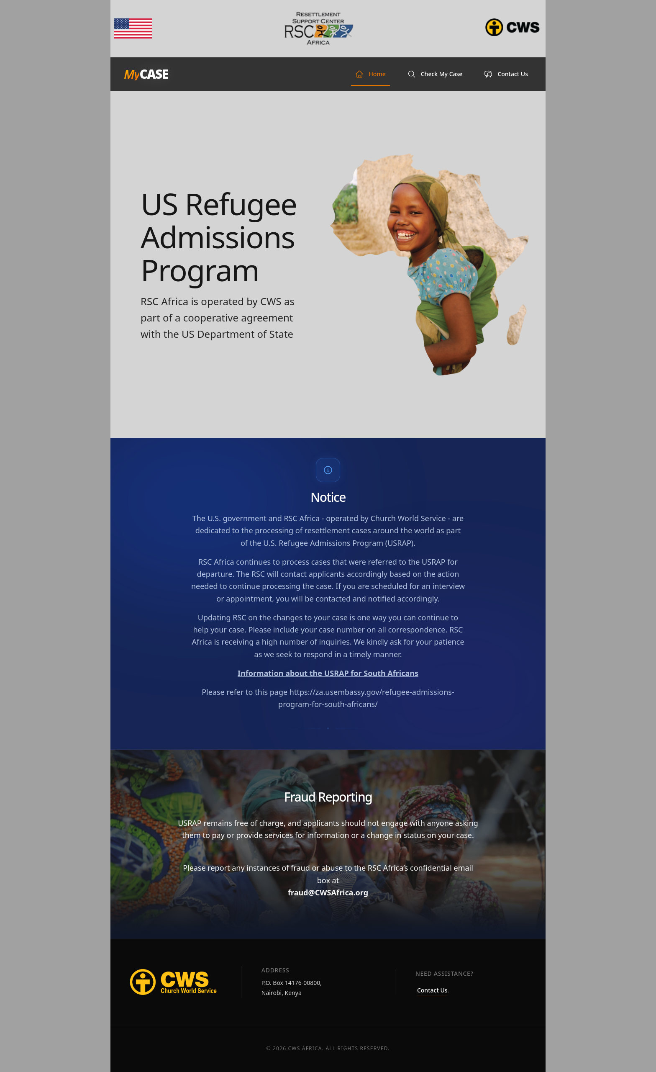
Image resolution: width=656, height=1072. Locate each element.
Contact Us (432, 990)
